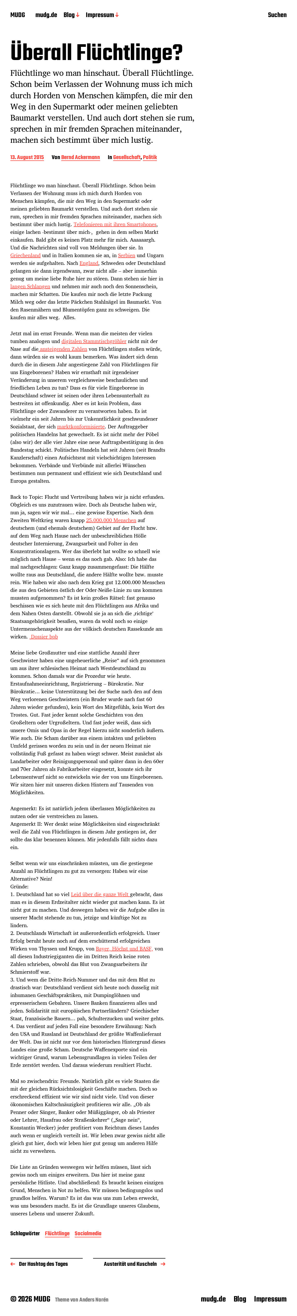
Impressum (100, 15)
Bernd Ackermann (80, 158)
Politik (150, 158)
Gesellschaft (127, 158)
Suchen (277, 15)
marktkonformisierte (81, 426)
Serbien (126, 255)
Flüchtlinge (57, 1234)
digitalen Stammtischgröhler (94, 341)
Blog (69, 15)
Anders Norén (94, 1300)
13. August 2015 (27, 158)
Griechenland (25, 255)
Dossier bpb (43, 636)
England (89, 263)
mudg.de (46, 15)
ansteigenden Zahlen (63, 349)
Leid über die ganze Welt (100, 894)
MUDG (17, 15)
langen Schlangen (30, 286)
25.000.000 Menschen (111, 520)
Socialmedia (88, 1234)
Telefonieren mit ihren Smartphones (115, 224)
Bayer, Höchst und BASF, (124, 948)
